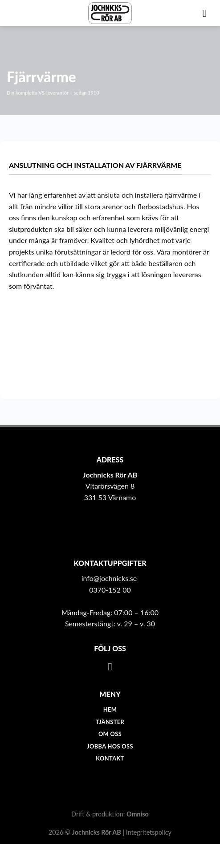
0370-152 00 (110, 589)
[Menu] (208, 13)
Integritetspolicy (148, 832)
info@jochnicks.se (109, 578)
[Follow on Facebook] (110, 667)
